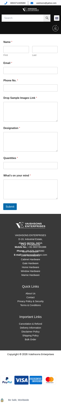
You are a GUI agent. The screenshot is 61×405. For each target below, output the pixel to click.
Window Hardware (30, 271)
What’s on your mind (17, 175)
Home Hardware (30, 267)
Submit (10, 206)
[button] (56, 18)
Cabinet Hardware (30, 259)
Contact (30, 297)
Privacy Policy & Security (30, 301)
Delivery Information (30, 327)
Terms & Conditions (30, 305)
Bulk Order (30, 339)
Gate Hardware (30, 263)
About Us (30, 293)
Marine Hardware (30, 275)
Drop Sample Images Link (20, 98)
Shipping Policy (30, 335)
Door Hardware (30, 251)
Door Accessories (30, 255)
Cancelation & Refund (30, 323)
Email (7, 63)
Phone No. (10, 80)
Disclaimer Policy (30, 331)
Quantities (10, 158)
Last (34, 55)
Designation (11, 128)
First (5, 55)
